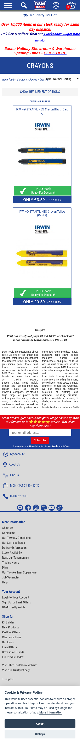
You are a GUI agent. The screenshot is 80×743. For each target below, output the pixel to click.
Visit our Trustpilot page (16, 670)
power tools (24, 364)
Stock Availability (12, 553)
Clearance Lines (11, 637)
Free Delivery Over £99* (40, 15)
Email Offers (9, 647)
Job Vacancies (11, 577)
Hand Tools (8, 79)
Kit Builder (8, 622)
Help (4, 582)
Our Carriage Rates (13, 543)
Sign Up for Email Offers (16, 602)
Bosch (5, 382)
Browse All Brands (13, 652)
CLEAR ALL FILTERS (40, 101)
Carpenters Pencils (27, 79)
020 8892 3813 (15, 496)
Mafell (34, 382)
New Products (10, 627)
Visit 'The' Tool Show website (19, 665)
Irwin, (52, 376)
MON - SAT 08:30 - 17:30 (21, 485)
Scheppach (17, 391)
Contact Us (8, 533)
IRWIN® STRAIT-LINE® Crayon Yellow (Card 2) (42, 213)
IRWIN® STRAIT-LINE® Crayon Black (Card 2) (42, 111)
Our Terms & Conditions (16, 538)
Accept (40, 723)
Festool (6, 385)
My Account (13, 454)
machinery (21, 367)
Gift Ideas (8, 642)
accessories (8, 370)
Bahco (69, 376)
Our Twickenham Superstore (19, 572)
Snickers (54, 407)
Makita (17, 379)
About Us (11, 464)
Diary (5, 567)
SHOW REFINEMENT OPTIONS (40, 92)
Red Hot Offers (11, 632)
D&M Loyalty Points (13, 607)
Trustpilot (40, 40)
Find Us (11, 475)
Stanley (60, 376)
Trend (25, 382)
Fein (19, 385)
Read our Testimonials (15, 557)
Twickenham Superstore (61, 34)
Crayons (43, 79)
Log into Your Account (15, 597)
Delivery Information (14, 548)
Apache (64, 407)
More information (50, 712)
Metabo (15, 382)
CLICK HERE (48, 336)
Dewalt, (34, 379)
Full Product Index (13, 657)
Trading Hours (10, 562)
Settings (40, 734)
